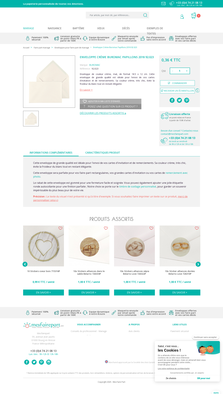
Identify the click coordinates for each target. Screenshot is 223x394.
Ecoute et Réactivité (134, 344)
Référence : (85, 68)
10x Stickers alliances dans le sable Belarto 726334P (89, 272)
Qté (164, 71)
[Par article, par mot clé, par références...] (117, 15)
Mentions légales (179, 333)
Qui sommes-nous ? (134, 333)
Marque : (84, 64)
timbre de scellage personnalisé (137, 186)
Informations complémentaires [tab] (51, 152)
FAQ (89, 333)
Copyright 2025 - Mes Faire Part (111, 389)
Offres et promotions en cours (89, 337)
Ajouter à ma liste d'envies (101, 101)
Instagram (48, 369)
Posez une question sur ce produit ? (110, 106)
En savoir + (86, 90)
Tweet (179, 100)
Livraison (179, 337)
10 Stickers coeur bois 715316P (43, 271)
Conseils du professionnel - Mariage (89, 330)
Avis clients (134, 330)
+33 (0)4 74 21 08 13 (182, 138)
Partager (172, 100)
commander (177, 83)
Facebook (26, 369)
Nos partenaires (134, 347)
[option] (43, 262)
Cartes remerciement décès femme (89, 354)
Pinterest (186, 100)
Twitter (34, 369)
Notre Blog (134, 351)
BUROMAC (94, 64)
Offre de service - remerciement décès (89, 340)
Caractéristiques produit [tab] (102, 152)
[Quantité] (179, 71)
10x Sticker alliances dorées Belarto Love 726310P (180, 272)
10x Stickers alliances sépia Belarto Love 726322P (134, 272)
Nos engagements (134, 340)
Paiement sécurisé (179, 330)
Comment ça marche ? (134, 337)
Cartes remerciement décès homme (89, 351)
